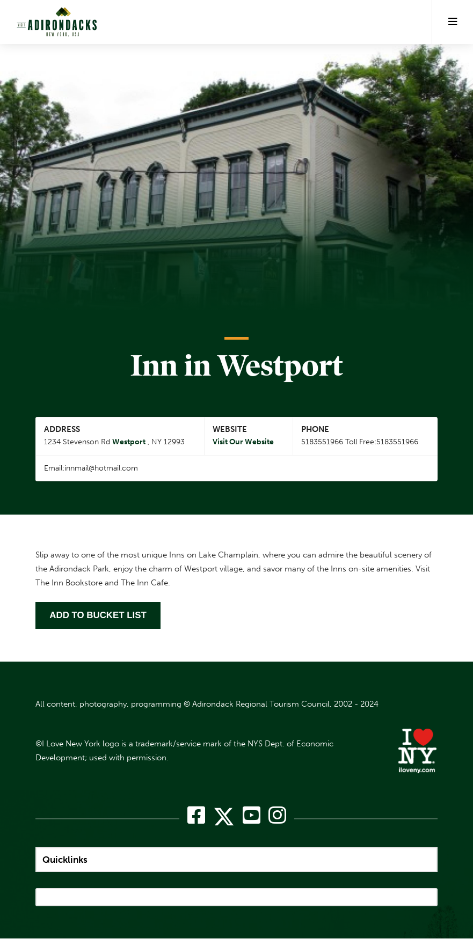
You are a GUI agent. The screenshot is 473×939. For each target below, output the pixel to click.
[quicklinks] (236, 859)
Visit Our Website (243, 442)
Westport (128, 442)
